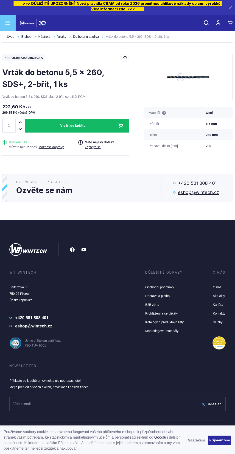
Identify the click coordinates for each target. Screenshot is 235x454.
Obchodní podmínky (159, 287)
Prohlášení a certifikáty (161, 313)
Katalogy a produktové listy (164, 322)
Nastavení (196, 440)
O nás (217, 287)
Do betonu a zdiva (86, 36)
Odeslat (211, 404)
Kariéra (218, 305)
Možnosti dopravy (51, 147)
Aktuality (219, 296)
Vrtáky (61, 36)
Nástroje (44, 36)
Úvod (10, 36)
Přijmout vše (219, 440)
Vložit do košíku (73, 125)
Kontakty (219, 313)
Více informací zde (108, 9)
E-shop (26, 36)
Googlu (160, 437)
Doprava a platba (157, 296)
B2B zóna (152, 305)
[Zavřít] (230, 8)
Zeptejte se (93, 147)
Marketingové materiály (162, 331)
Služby (217, 322)
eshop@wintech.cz (198, 192)
